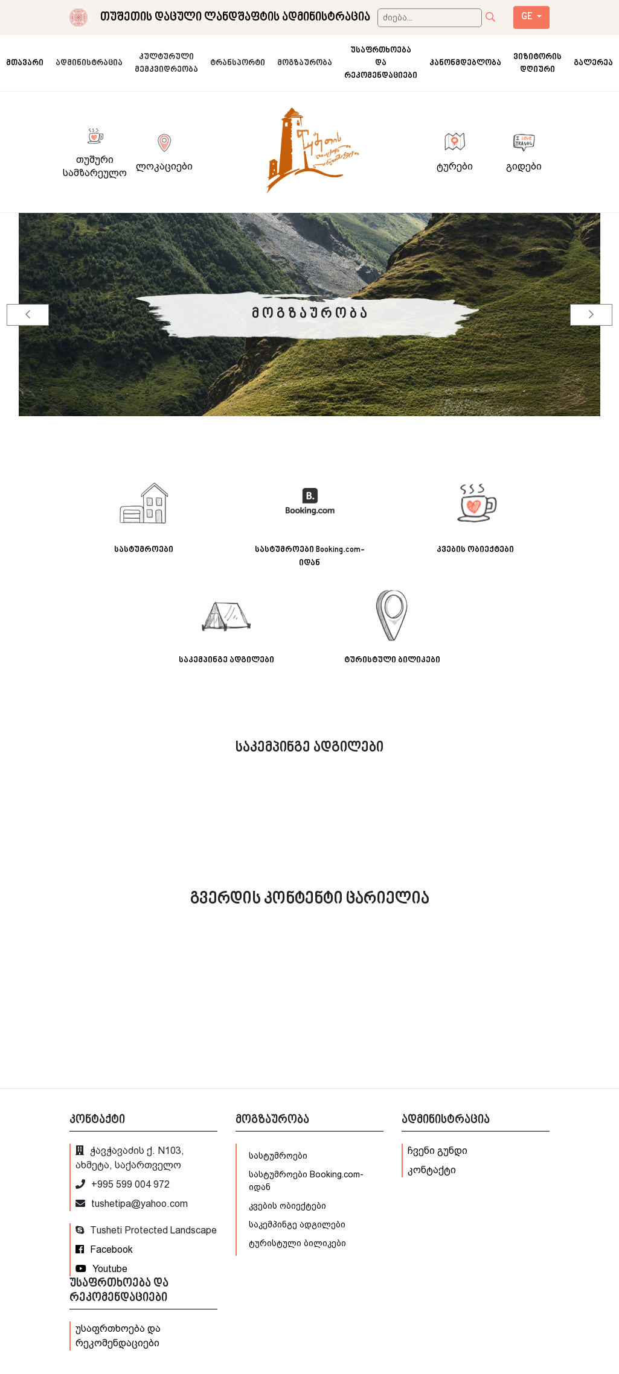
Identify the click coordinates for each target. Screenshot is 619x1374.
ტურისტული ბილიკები (297, 1243)
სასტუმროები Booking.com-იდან (306, 1181)
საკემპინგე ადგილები (297, 1224)
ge (527, 17)
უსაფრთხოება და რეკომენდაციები (118, 1336)
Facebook (104, 1249)
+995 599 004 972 (122, 1184)
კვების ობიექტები (287, 1206)
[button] (28, 315)
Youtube (101, 1268)
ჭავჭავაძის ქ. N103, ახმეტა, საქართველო (129, 1158)
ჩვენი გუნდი (437, 1150)
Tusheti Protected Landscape (146, 1230)
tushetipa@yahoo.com (131, 1203)
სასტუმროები (278, 1155)
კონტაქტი (432, 1170)
